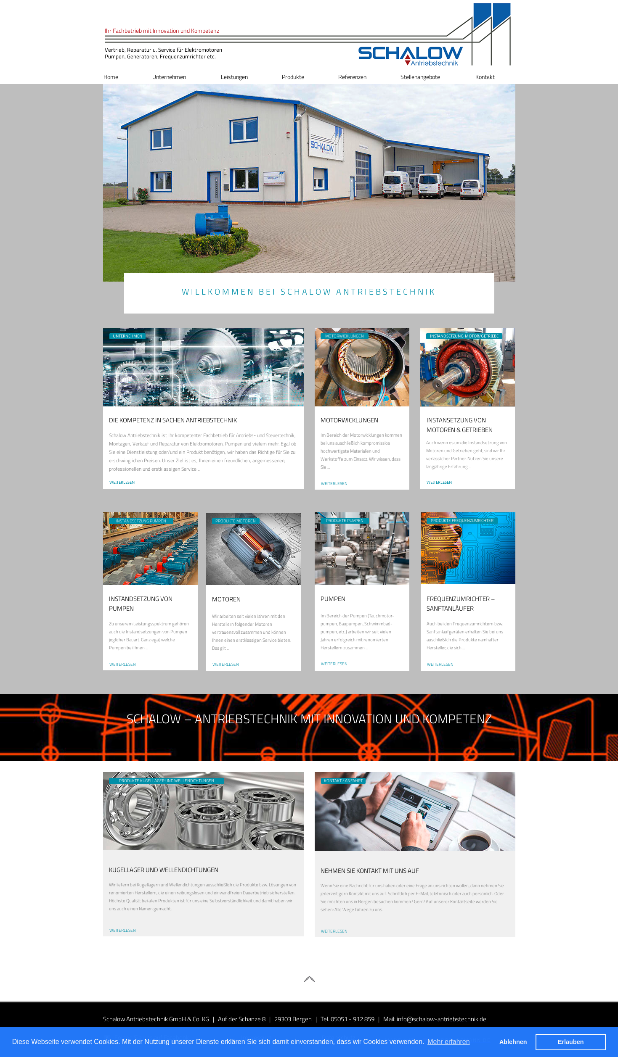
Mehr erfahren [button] (448, 1041)
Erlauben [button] (571, 1042)
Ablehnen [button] (513, 1042)
